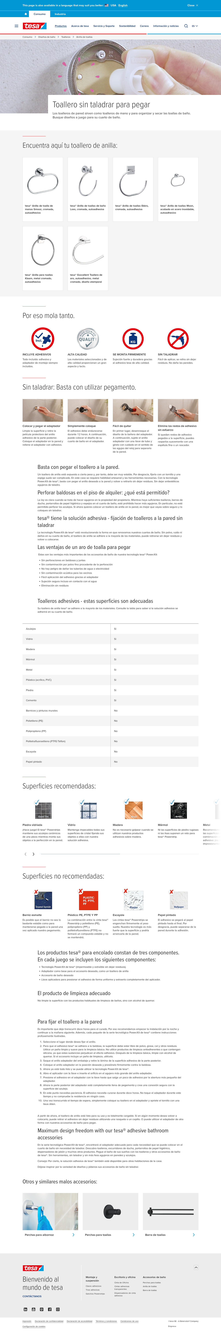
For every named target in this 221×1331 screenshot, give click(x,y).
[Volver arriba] (196, 1267)
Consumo (40, 14)
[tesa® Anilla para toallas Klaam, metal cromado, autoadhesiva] (43, 258)
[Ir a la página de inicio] (26, 14)
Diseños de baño (46, 37)
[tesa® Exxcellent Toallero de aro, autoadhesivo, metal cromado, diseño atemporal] (88, 258)
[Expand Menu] (16, 26)
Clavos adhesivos (93, 1286)
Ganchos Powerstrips (95, 1294)
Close (192, 5)
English (123, 5)
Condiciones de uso (129, 1321)
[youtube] (33, 1310)
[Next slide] (33, 854)
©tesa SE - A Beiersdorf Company (183, 1321)
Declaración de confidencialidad (49, 1321)
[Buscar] (186, 26)
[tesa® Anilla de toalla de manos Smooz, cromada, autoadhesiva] (43, 189)
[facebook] (50, 1310)
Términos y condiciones (106, 1321)
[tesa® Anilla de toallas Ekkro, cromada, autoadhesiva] (133, 187)
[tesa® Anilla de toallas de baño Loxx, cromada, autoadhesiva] (88, 187)
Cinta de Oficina (121, 1282)
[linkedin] (25, 1310)
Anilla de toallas (150, 1286)
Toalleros (65, 37)
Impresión (27, 1321)
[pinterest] (42, 1310)
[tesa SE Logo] (35, 26)
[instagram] (58, 1310)
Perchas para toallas (152, 1282)
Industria (60, 14)
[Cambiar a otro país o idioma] (195, 26)
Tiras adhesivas (93, 1290)
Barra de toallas (150, 1290)
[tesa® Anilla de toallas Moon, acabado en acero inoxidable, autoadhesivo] (178, 189)
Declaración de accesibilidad (79, 1321)
